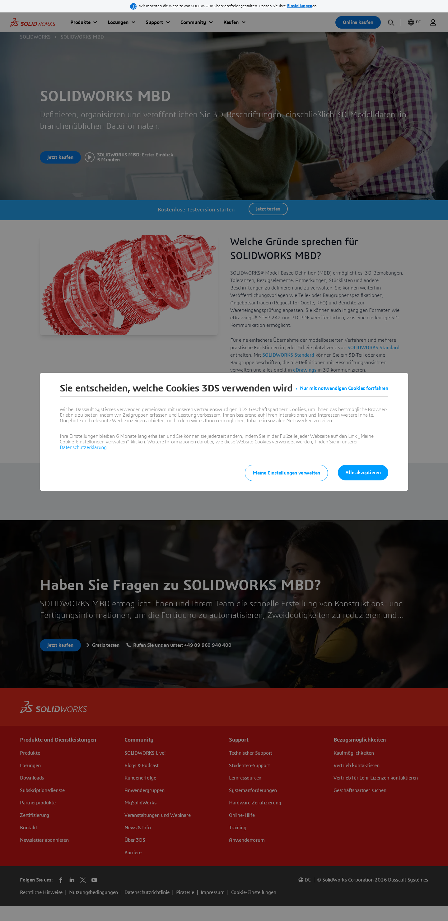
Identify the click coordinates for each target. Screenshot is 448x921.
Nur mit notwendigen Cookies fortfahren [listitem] (344, 388)
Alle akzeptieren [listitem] (363, 472)
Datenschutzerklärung (83, 447)
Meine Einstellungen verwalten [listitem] (286, 472)
